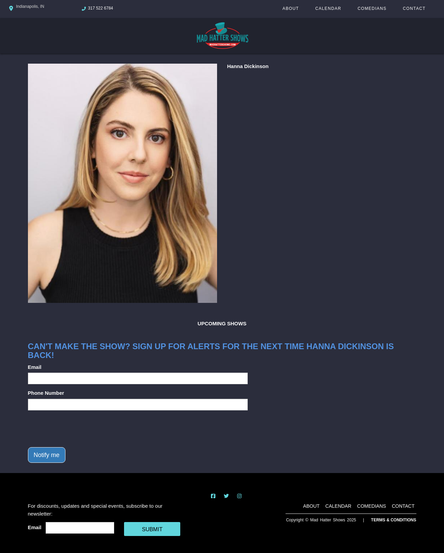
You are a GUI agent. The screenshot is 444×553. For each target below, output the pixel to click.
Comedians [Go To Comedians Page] (371, 8)
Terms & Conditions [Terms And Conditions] (393, 520)
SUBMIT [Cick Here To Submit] (152, 529)
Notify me (47, 455)
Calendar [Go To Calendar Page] (328, 8)
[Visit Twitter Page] (226, 496)
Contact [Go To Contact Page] (414, 8)
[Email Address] (80, 528)
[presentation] (80, 429)
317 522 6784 (100, 8)
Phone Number (46, 393)
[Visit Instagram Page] (239, 496)
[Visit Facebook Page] (213, 496)
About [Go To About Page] (290, 8)
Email (35, 367)
